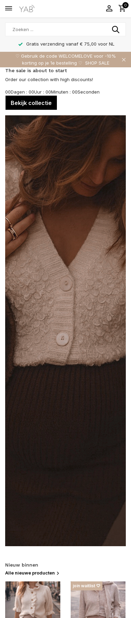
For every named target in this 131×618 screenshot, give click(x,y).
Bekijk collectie (31, 102)
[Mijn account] (109, 8)
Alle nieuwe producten (32, 573)
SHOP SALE (97, 63)
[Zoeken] (65, 29)
